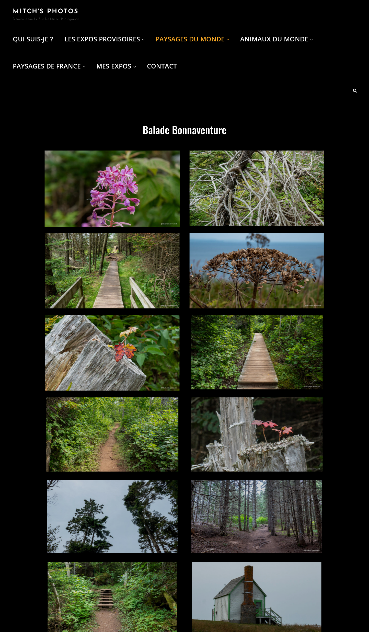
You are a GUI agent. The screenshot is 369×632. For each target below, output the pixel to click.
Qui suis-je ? (33, 39)
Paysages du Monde (193, 39)
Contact (162, 66)
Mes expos (116, 66)
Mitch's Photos (46, 11)
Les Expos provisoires (104, 39)
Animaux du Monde (277, 39)
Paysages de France (49, 66)
